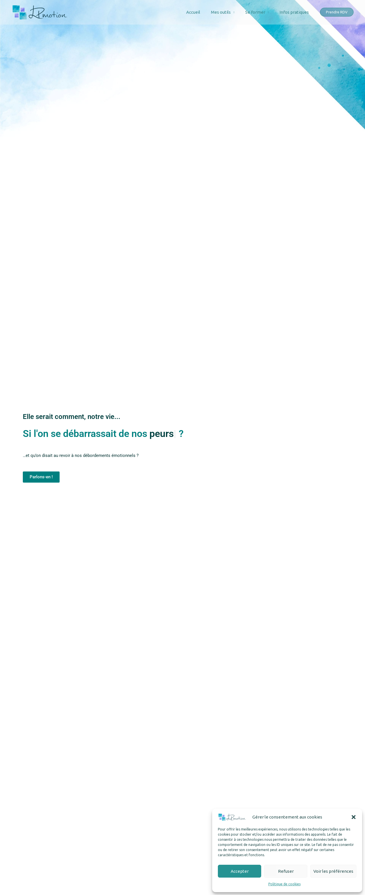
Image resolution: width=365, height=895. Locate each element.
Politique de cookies (284, 884)
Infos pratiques (295, 12)
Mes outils (226, 12)
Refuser (286, 871)
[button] (353, 817)
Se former (258, 12)
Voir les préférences (333, 871)
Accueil (201, 12)
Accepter (240, 871)
